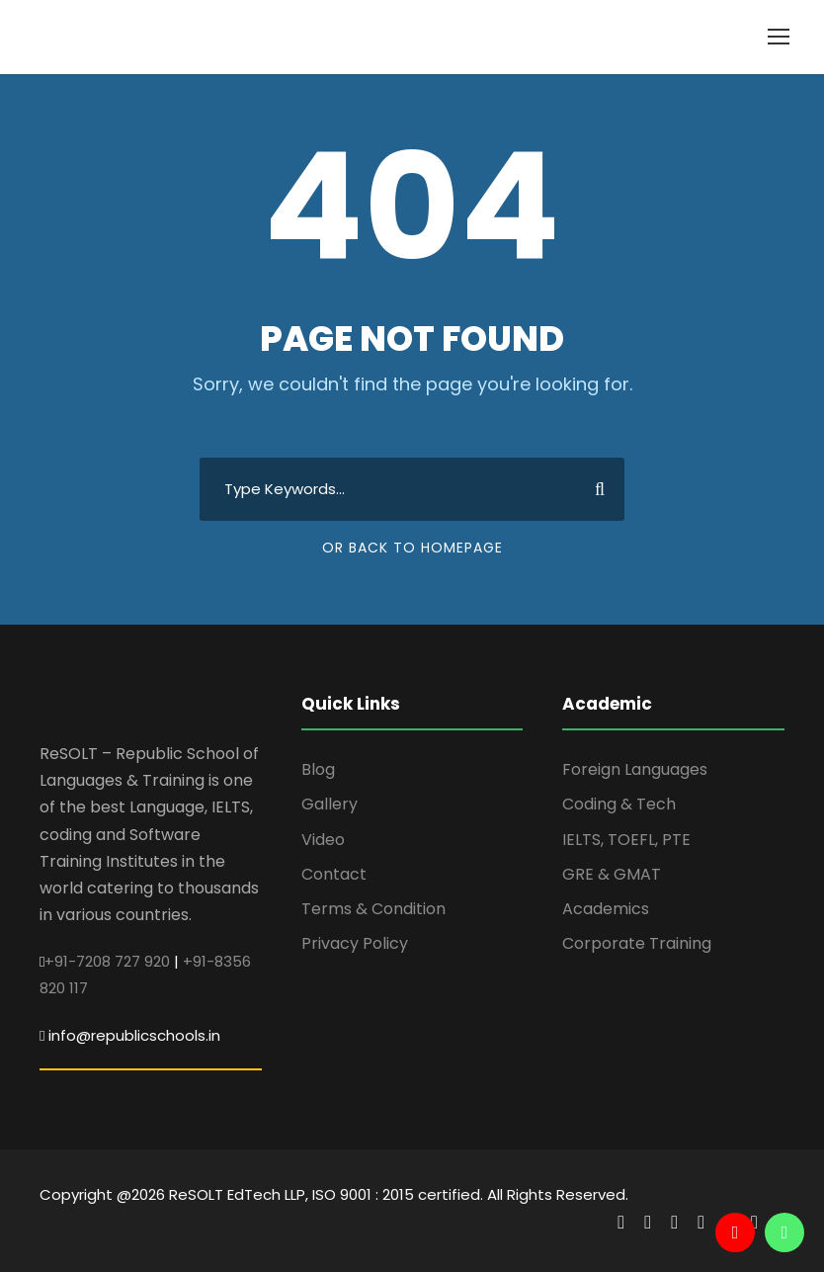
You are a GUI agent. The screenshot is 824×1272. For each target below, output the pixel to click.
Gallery (329, 804)
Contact (334, 874)
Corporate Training (636, 943)
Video (323, 839)
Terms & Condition (373, 908)
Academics (605, 908)
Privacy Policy (354, 943)
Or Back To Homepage (412, 547)
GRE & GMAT (611, 874)
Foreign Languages (634, 769)
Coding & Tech (619, 804)
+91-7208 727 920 (107, 961)
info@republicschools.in (134, 1035)
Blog (318, 769)
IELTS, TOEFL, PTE (626, 839)
